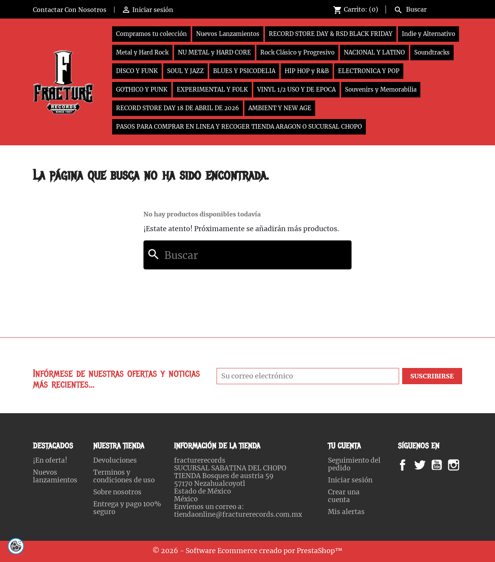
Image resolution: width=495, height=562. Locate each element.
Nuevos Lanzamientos (227, 33)
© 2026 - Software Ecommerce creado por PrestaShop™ (247, 551)
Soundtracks (432, 52)
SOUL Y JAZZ (185, 71)
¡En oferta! (50, 460)
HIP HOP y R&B (307, 71)
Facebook (410, 465)
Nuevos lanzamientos (55, 476)
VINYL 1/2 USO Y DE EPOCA (296, 89)
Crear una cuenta (344, 496)
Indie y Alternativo (428, 33)
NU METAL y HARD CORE (214, 52)
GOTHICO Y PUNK (141, 89)
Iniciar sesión (350, 480)
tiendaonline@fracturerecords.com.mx (238, 514)
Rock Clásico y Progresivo (297, 52)
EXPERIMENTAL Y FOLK (212, 89)
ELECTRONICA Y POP (368, 71)
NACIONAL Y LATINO (374, 52)
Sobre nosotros (117, 492)
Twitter (424, 465)
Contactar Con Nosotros (69, 10)
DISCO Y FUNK (137, 71)
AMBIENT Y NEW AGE (279, 108)
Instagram (463, 465)
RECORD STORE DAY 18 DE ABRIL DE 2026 (177, 108)
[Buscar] (426, 8)
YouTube (443, 465)
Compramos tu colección (151, 33)
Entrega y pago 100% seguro (127, 508)
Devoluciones (115, 460)
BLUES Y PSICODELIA (244, 71)
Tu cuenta (344, 446)
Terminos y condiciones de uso (124, 476)
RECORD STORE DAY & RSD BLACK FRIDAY (331, 33)
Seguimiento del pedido (354, 464)
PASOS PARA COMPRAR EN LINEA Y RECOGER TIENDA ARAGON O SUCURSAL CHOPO (239, 126)
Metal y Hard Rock (142, 52)
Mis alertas (346, 512)
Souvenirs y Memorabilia (380, 89)
